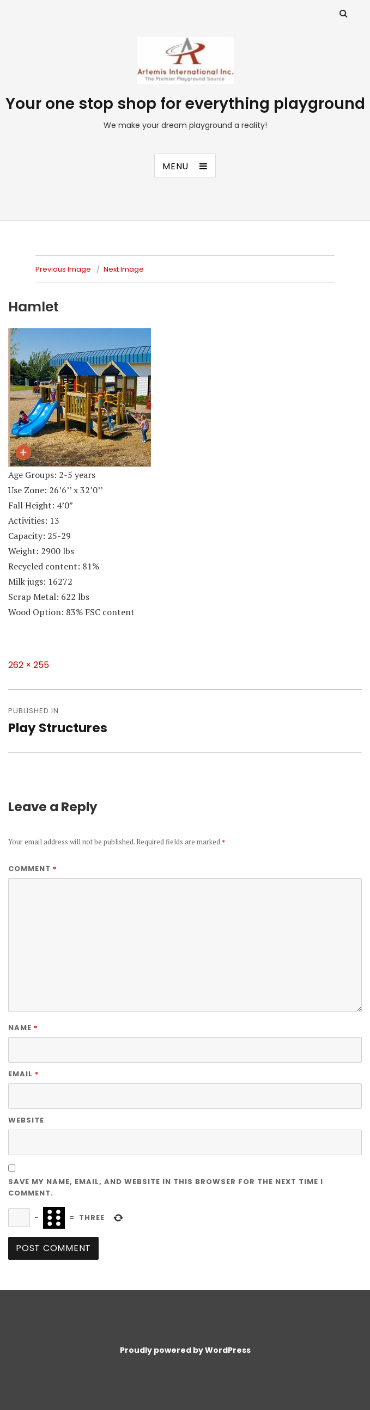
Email (23, 1074)
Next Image (124, 269)
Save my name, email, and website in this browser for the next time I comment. (165, 1187)
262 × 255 (28, 665)
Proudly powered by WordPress (185, 1350)
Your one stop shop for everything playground (185, 103)
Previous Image (63, 269)
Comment (32, 868)
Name (23, 1027)
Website (26, 1120)
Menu (175, 166)
